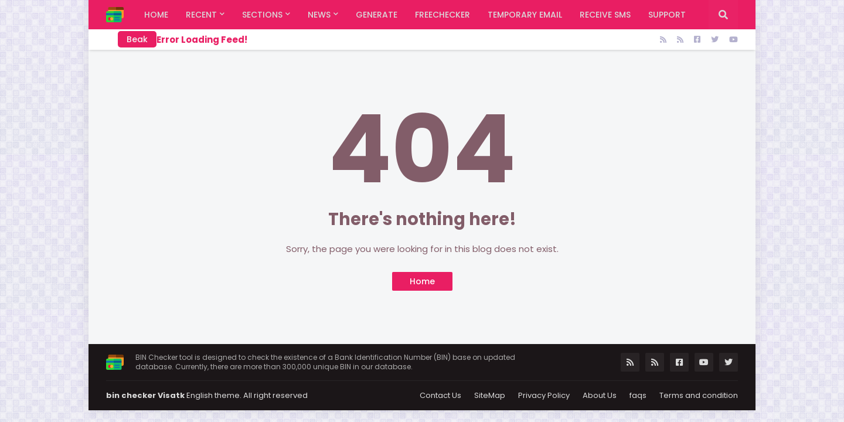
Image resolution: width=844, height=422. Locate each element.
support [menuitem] (667, 15)
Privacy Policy (544, 395)
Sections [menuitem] (262, 15)
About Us (600, 395)
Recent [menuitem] (201, 15)
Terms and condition (698, 395)
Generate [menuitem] (376, 15)
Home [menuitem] (156, 15)
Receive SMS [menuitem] (605, 15)
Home (422, 281)
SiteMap (489, 395)
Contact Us (440, 395)
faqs (637, 395)
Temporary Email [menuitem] (525, 15)
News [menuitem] (319, 15)
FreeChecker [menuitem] (442, 15)
